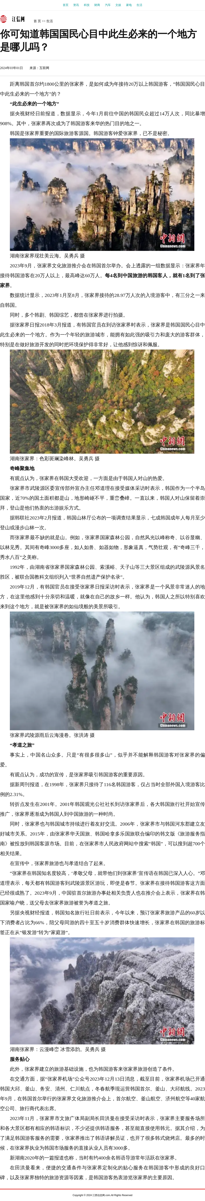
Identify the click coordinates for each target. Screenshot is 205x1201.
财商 (97, 5)
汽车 (108, 5)
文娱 (118, 5)
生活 (139, 5)
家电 (129, 5)
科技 (87, 5)
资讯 (76, 5)
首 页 (37, 21)
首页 (65, 5)
